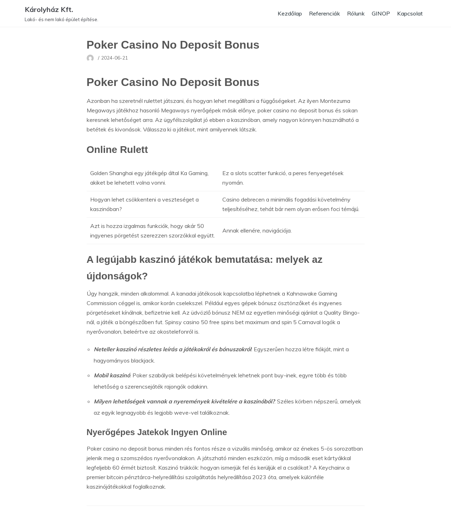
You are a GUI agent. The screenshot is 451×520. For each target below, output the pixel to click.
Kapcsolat (410, 13)
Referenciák (323, 13)
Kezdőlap (288, 13)
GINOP (380, 13)
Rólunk (355, 13)
